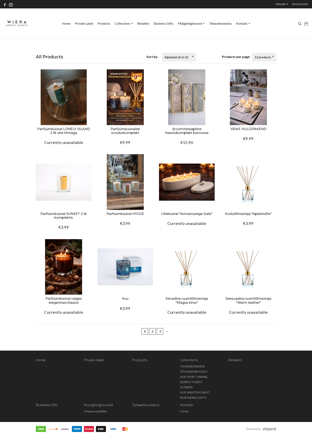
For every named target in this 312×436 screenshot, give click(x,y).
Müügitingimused (191, 23)
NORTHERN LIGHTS (193, 397)
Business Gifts (163, 23)
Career (184, 411)
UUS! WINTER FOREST (195, 392)
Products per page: (236, 56)
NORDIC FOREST (191, 382)
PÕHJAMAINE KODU (193, 371)
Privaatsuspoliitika (95, 411)
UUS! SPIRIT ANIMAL (194, 376)
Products (104, 23)
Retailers (143, 23)
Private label (84, 23)
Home (66, 23)
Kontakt (243, 23)
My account (300, 4)
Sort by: (152, 56)
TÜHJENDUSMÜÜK (192, 366)
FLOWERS (186, 387)
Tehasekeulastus (220, 23)
